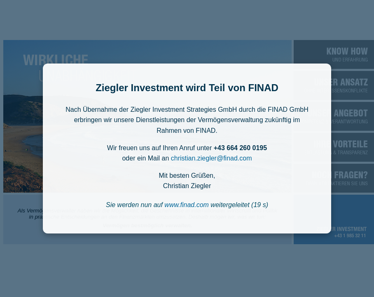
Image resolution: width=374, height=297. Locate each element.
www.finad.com (186, 204)
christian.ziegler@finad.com (211, 158)
